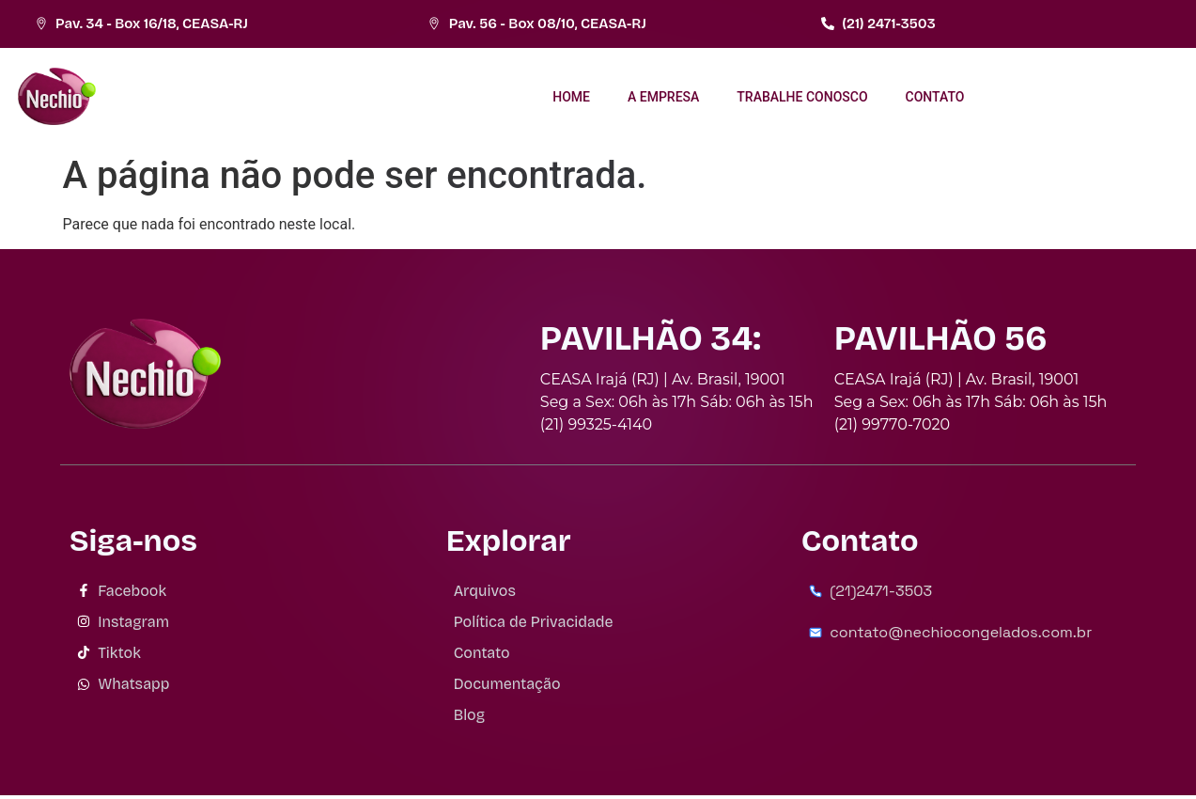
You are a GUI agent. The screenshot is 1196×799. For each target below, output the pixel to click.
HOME (571, 96)
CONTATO (935, 96)
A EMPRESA (663, 96)
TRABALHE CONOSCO (802, 96)
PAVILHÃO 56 (941, 339)
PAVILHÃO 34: (650, 339)
